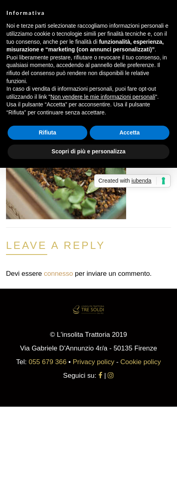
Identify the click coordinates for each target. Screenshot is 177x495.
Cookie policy (141, 362)
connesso (58, 273)
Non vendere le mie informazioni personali (102, 97)
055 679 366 (48, 362)
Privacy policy (94, 362)
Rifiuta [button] (47, 132)
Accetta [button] (129, 132)
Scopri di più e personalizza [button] (88, 151)
